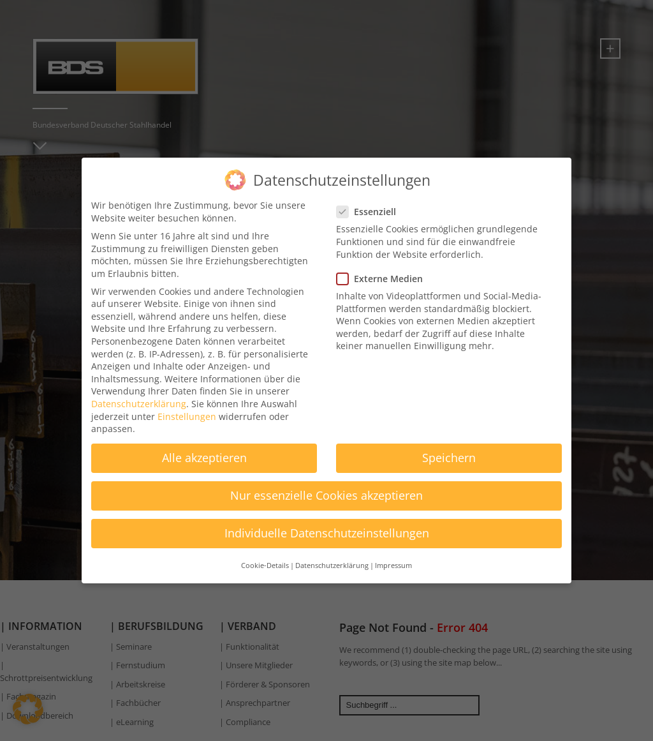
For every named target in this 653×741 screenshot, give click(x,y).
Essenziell (370, 203)
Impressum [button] (393, 556)
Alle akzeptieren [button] (204, 449)
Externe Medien (383, 270)
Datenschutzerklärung (138, 395)
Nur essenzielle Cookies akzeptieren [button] (326, 487)
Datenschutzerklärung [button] (332, 556)
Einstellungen (187, 407)
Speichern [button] (449, 449)
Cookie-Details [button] (265, 556)
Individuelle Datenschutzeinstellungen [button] (326, 524)
